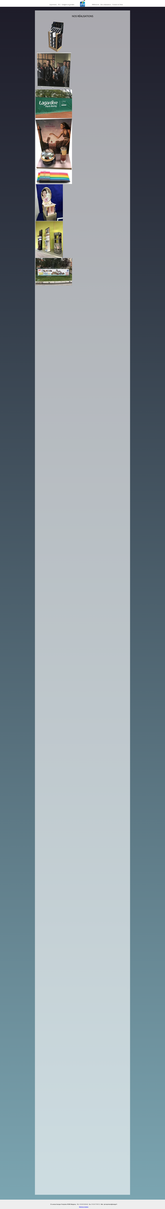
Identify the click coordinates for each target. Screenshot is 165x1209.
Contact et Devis (117, 5)
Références (95, 5)
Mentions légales (83, 1207)
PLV (59, 5)
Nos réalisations (105, 5)
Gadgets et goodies (68, 5)
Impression (53, 5)
